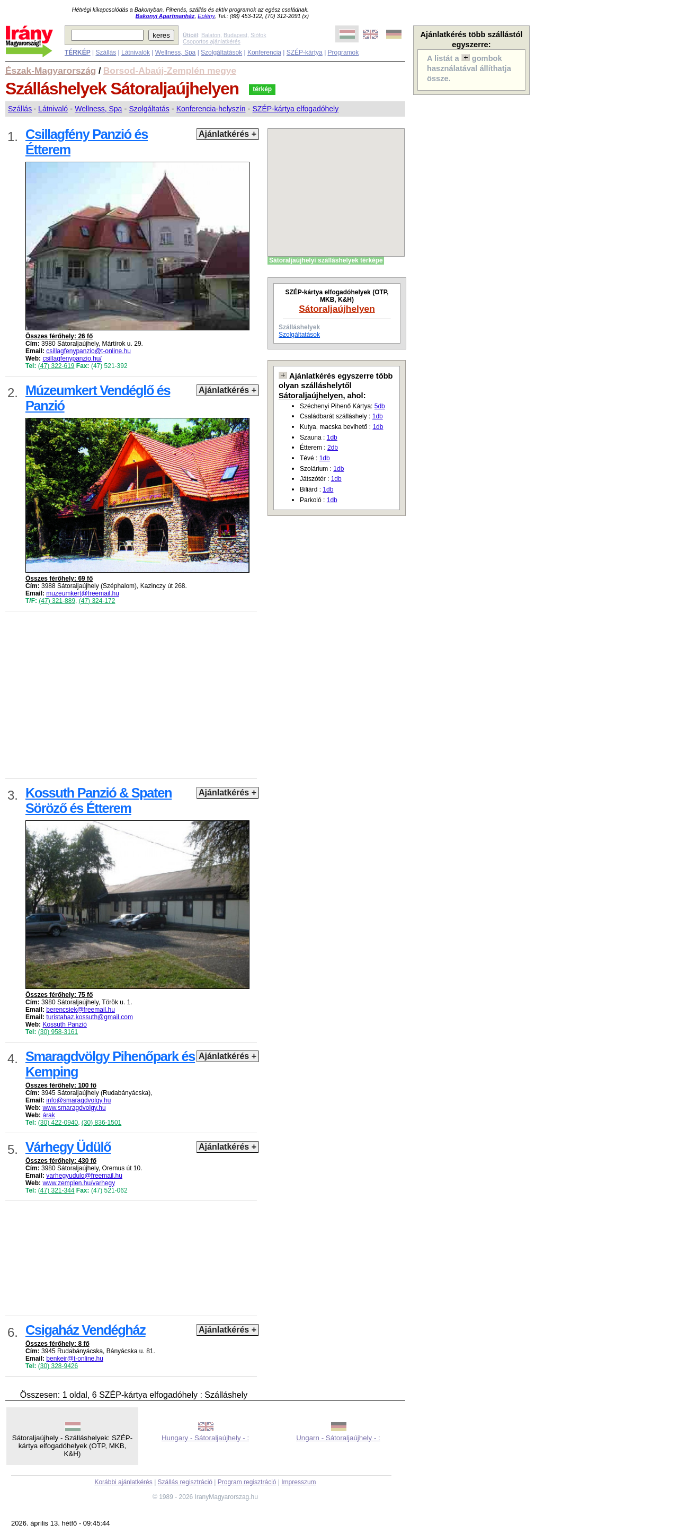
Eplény (206, 16)
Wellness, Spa (175, 52)
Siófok (258, 35)
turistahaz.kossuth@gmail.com (89, 1017)
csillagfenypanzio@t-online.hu (88, 351)
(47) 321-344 (56, 1190)
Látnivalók (135, 52)
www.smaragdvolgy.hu (73, 1107)
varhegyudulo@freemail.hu (84, 1175)
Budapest (235, 35)
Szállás (105, 52)
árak (48, 1115)
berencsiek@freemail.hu (80, 1009)
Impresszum (298, 1482)
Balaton (210, 35)
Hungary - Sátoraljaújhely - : (205, 1438)
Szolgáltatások (221, 52)
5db (379, 406)
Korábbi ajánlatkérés (123, 1482)
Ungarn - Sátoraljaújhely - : (338, 1438)
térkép (262, 89)
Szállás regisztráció (185, 1482)
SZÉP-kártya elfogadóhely (296, 108)
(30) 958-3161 (58, 1032)
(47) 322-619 (56, 366)
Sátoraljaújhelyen (337, 308)
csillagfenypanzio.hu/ (71, 358)
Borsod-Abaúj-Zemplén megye (169, 70)
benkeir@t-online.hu (74, 1358)
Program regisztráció (247, 1482)
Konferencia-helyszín (211, 108)
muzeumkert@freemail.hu (82, 593)
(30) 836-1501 (101, 1122)
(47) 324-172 (97, 601)
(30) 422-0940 (58, 1122)
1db (377, 416)
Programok (343, 52)
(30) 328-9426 (58, 1366)
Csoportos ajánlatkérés (211, 41)
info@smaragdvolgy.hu (78, 1100)
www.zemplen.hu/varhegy (78, 1183)
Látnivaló (53, 108)
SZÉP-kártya (305, 52)
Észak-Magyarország (50, 70)
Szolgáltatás (149, 108)
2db (332, 447)
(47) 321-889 (57, 601)
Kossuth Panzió (64, 1024)
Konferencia (264, 52)
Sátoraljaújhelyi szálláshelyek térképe (326, 260)
